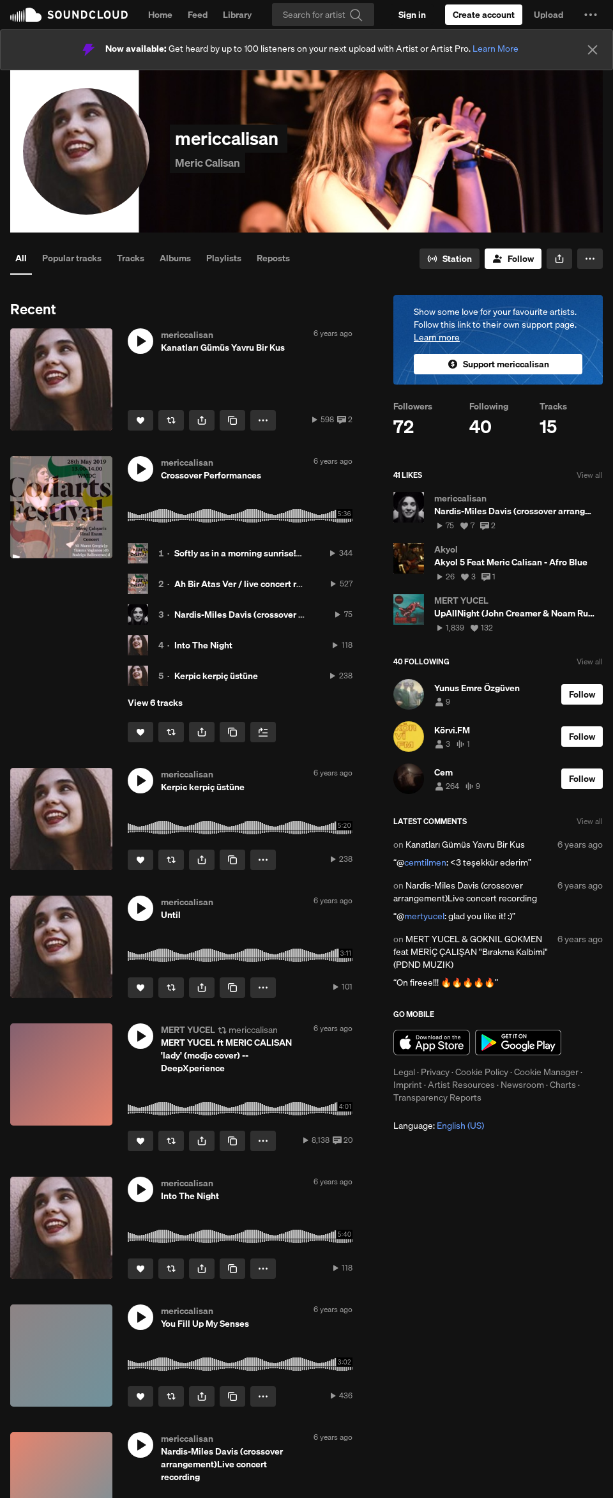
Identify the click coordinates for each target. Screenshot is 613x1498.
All (21, 258)
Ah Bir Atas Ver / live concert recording (253, 584)
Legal (404, 1072)
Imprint (407, 1085)
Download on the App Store (431, 1042)
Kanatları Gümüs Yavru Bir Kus (465, 844)
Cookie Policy (481, 1072)
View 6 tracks (155, 703)
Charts (563, 1085)
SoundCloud (69, 15)
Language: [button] (438, 1126)
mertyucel (424, 916)
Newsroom (522, 1085)
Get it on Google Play (518, 1042)
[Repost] (171, 420)
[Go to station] (450, 258)
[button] (591, 14)
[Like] (140, 420)
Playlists (223, 258)
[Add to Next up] (263, 732)
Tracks (130, 258)
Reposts (273, 258)
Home (160, 15)
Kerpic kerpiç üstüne (216, 676)
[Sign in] (412, 14)
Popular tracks (72, 258)
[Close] (593, 50)
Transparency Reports (437, 1097)
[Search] (323, 14)
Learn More (495, 49)
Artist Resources (461, 1085)
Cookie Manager (546, 1072)
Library (237, 15)
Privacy (435, 1072)
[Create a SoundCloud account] (483, 14)
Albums (175, 258)
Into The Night (203, 645)
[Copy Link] (232, 420)
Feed (198, 15)
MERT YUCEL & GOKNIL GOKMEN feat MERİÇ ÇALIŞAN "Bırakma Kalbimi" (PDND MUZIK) (470, 952)
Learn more (437, 337)
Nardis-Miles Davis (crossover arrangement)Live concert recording (465, 891)
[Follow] (513, 258)
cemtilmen (425, 862)
